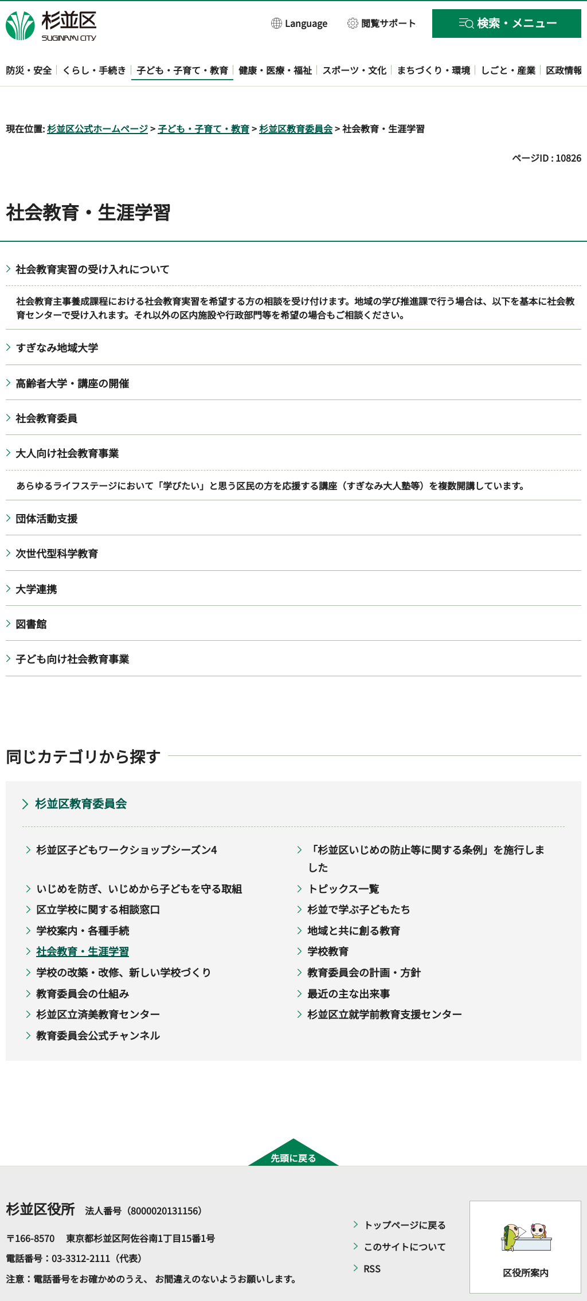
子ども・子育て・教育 (203, 95)
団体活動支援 (46, 484)
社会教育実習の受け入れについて (92, 235)
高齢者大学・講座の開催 (72, 349)
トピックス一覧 (343, 855)
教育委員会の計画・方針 (364, 938)
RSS (372, 1235)
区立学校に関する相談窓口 (98, 876)
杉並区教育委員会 (295, 95)
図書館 (30, 590)
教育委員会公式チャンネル (98, 1001)
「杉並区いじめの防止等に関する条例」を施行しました (426, 825)
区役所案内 (526, 1240)
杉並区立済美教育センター (98, 981)
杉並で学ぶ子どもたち (358, 876)
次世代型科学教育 (56, 520)
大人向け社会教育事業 (67, 420)
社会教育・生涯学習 (82, 918)
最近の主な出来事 (348, 960)
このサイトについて (404, 1213)
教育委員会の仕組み (82, 960)
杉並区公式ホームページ (97, 95)
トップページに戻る (404, 1191)
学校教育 (328, 918)
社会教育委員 (46, 384)
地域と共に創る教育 (353, 896)
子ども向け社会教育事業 (72, 625)
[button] (299, 23)
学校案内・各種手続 (82, 896)
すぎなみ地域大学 (56, 314)
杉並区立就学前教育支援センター (384, 981)
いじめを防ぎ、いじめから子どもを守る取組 (139, 855)
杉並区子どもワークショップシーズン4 (126, 816)
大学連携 (36, 555)
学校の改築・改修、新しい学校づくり (124, 938)
